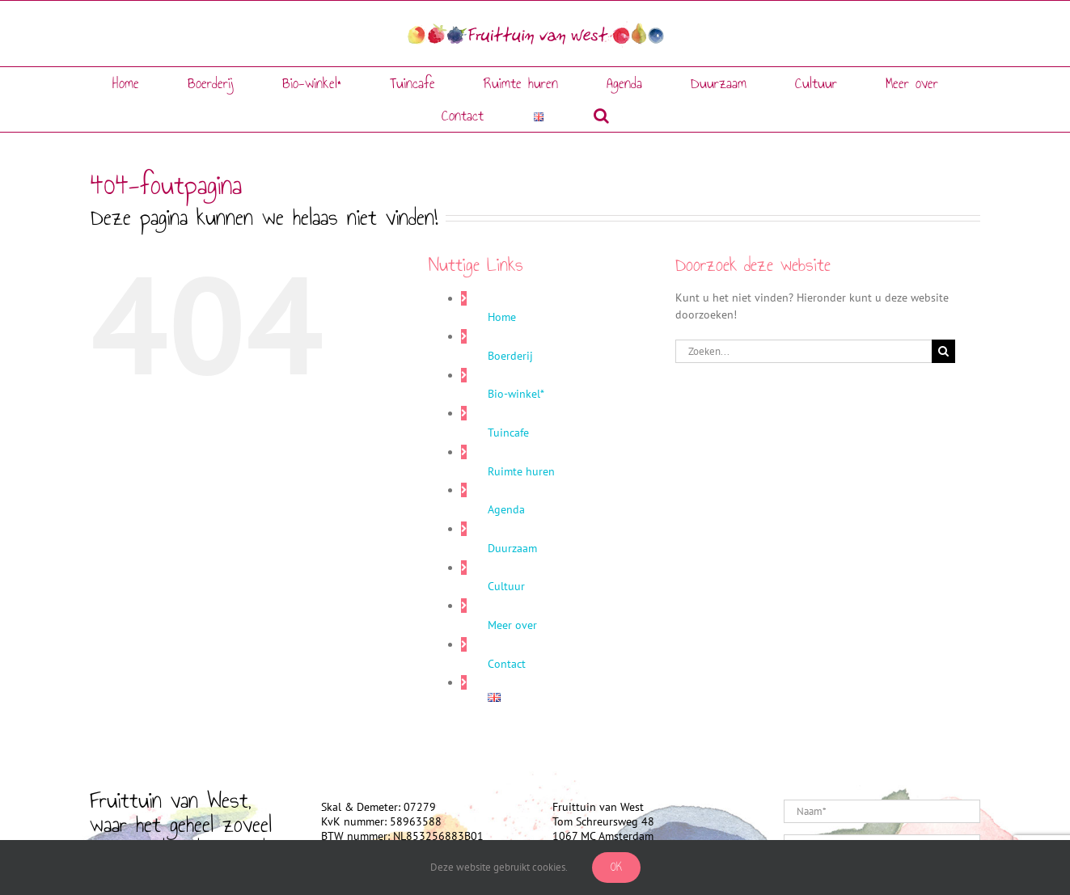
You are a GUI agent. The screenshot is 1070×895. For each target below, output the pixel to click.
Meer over (512, 625)
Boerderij (510, 355)
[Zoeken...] (804, 351)
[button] (601, 115)
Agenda (506, 509)
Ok (616, 867)
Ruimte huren (521, 471)
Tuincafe (508, 432)
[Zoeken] (943, 351)
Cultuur (506, 586)
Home (502, 317)
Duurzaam (512, 548)
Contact (507, 663)
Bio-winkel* (516, 393)
